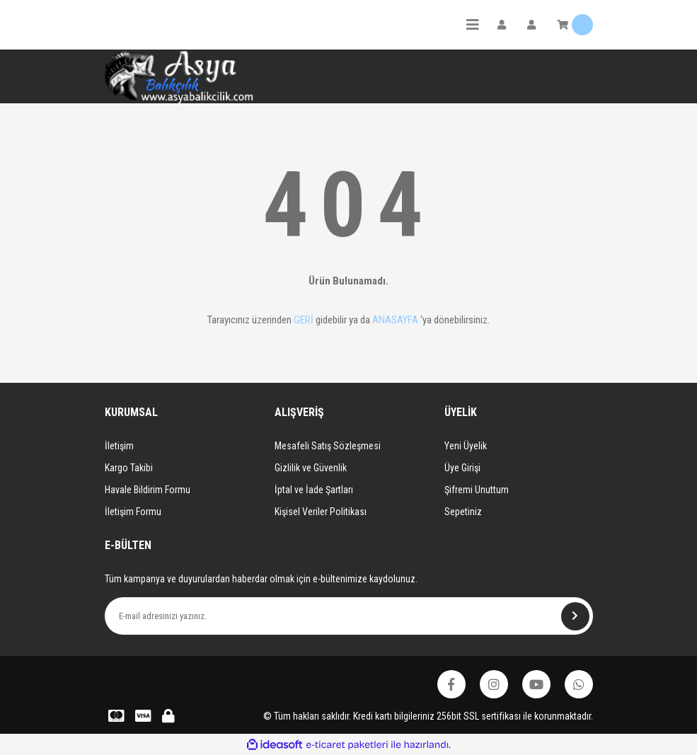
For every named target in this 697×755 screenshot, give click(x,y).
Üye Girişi (462, 467)
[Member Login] (501, 25)
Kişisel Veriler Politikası (321, 511)
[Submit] (575, 616)
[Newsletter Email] (349, 616)
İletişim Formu (133, 511)
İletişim (119, 445)
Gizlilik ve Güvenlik (311, 467)
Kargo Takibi (129, 467)
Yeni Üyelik (465, 445)
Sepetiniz (463, 511)
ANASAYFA (395, 319)
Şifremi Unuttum (476, 489)
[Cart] (575, 25)
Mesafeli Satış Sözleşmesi (328, 445)
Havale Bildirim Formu (147, 489)
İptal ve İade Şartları (314, 489)
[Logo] (179, 76)
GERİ (303, 319)
